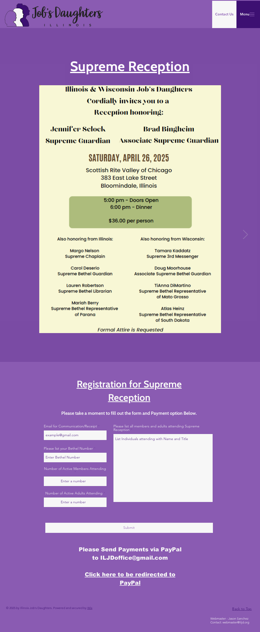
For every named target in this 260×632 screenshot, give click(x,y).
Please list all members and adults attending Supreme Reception (156, 427)
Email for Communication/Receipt (70, 426)
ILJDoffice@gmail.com (134, 558)
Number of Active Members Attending (75, 469)
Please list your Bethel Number (68, 448)
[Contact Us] (224, 14)
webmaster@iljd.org (236, 622)
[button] (244, 14)
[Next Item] (245, 234)
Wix (89, 608)
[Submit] (129, 528)
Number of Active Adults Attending (74, 493)
